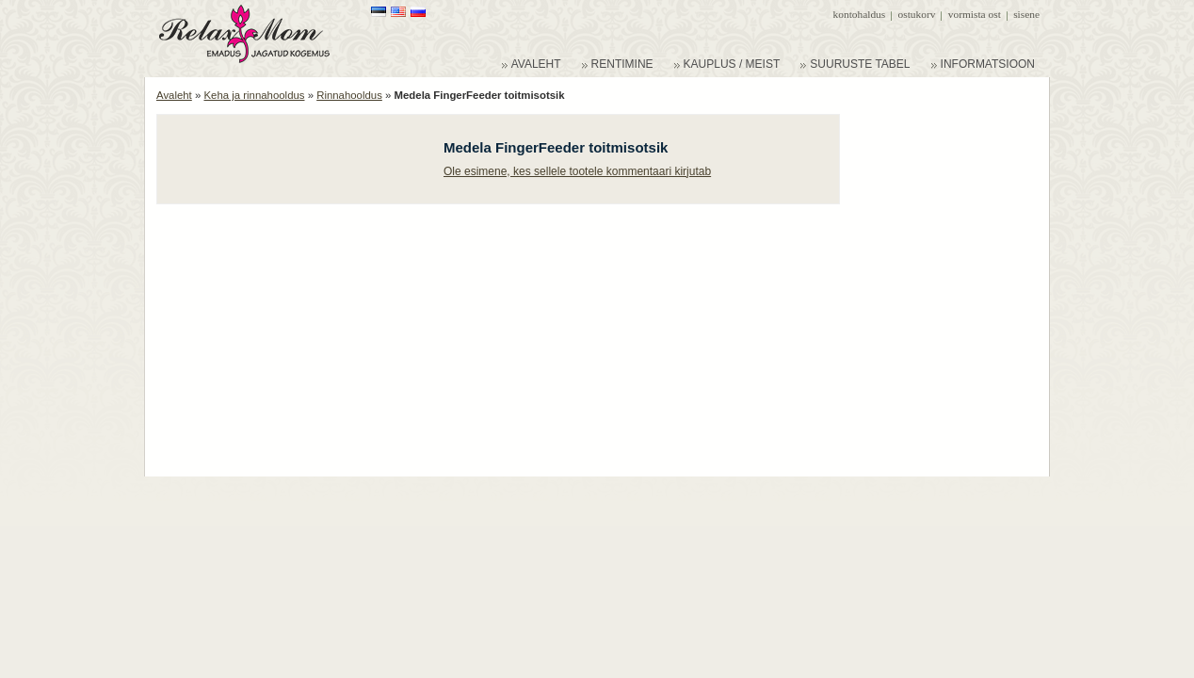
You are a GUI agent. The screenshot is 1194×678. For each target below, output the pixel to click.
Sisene (1026, 14)
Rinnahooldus (349, 95)
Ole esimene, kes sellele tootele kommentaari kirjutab (577, 171)
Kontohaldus (859, 14)
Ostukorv (917, 14)
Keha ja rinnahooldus (253, 95)
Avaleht (174, 95)
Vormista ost (974, 14)
